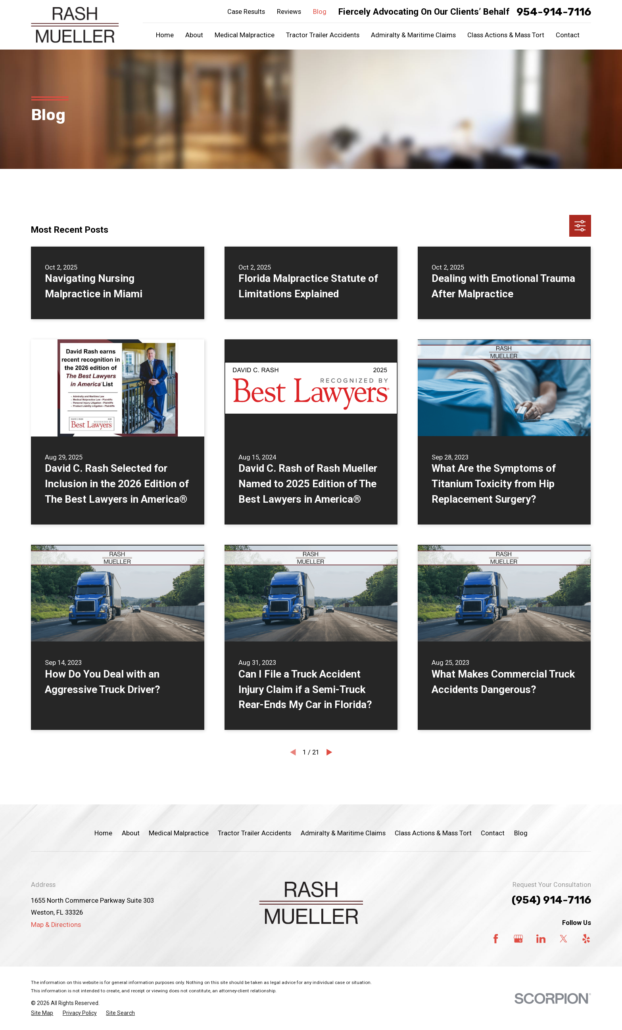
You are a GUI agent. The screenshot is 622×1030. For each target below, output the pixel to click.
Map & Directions (56, 925)
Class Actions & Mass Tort (433, 833)
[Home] (75, 25)
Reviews (289, 11)
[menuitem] (42, 1013)
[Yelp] (586, 938)
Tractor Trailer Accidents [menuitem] (322, 35)
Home (103, 833)
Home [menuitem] (165, 35)
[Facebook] (495, 938)
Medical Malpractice (179, 833)
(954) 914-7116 (551, 900)
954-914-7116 (553, 12)
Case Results (246, 11)
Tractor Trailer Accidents (254, 833)
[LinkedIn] (540, 938)
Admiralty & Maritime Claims (343, 833)
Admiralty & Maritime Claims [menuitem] (413, 35)
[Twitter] (563, 938)
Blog (319, 11)
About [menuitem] (194, 35)
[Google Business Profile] (518, 938)
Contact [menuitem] (568, 35)
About (131, 833)
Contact (493, 833)
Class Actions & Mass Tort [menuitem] (505, 35)
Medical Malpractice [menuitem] (245, 35)
